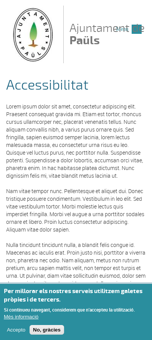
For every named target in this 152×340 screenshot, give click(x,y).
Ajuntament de (107, 34)
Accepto (16, 330)
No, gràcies (47, 330)
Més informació (21, 317)
